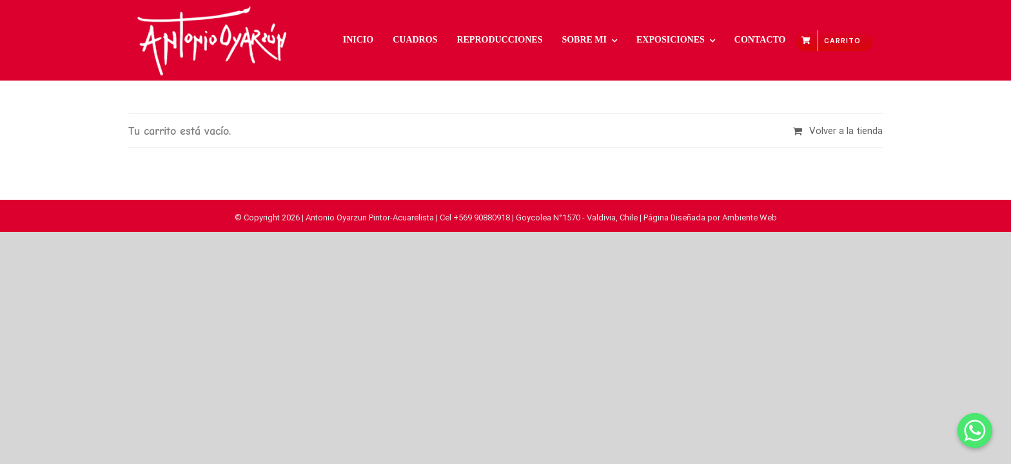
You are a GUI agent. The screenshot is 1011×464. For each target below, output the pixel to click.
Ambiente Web (749, 217)
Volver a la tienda (846, 131)
